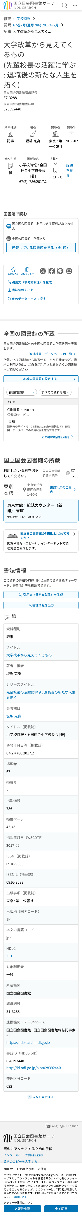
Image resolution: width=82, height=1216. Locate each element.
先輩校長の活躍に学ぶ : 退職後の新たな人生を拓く (40, 694)
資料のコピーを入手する (20, 1161)
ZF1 (9, 955)
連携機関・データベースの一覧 (53, 354)
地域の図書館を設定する (50, 378)
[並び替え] (21, 392)
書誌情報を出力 (20, 290)
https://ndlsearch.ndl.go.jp (28, 1042)
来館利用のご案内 (63, 489)
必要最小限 (22, 1208)
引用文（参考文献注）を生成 (29, 282)
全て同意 (61, 1208)
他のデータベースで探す (26, 298)
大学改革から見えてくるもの (29, 655)
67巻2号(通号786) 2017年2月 (36, 24)
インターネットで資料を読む (23, 1155)
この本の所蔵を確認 (58, 437)
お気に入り (13, 271)
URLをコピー (27, 271)
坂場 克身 (13, 716)
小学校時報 (22, 18)
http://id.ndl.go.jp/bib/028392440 (33, 1067)
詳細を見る (69, 170)
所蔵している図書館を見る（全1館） (41, 247)
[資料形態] (55, 392)
